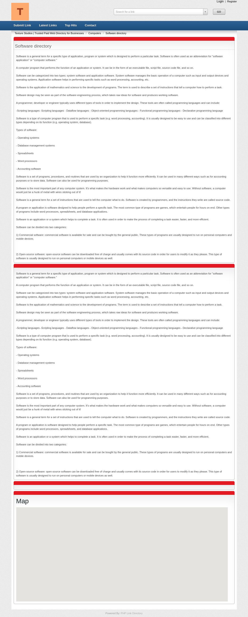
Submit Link (22, 25)
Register (232, 1)
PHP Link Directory (132, 613)
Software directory (116, 33)
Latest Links (48, 25)
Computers (95, 33)
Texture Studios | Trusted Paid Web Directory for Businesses (50, 33)
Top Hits (71, 25)
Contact (90, 25)
